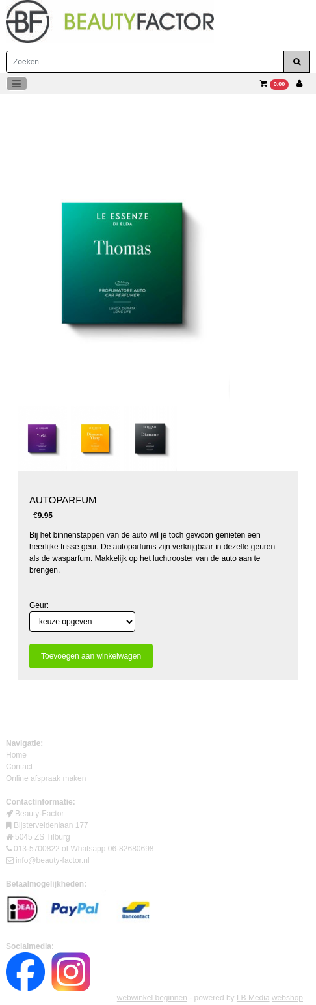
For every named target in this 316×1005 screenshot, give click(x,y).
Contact (19, 766)
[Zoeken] (145, 62)
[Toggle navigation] (16, 83)
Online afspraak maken (46, 778)
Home (16, 755)
